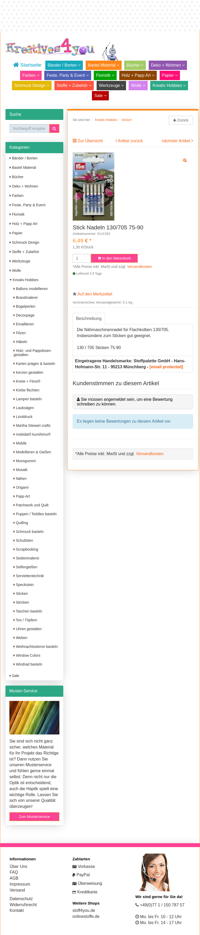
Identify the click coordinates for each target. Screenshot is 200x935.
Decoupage (24, 315)
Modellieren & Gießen (32, 452)
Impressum (20, 884)
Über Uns (18, 866)
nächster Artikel (176, 141)
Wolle (138, 85)
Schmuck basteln (29, 532)
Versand (17, 890)
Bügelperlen (24, 306)
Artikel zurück (130, 141)
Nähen (20, 478)
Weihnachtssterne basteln (36, 646)
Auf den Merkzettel (95, 294)
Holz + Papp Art (138, 75)
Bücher (135, 65)
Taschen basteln (28, 611)
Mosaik (20, 470)
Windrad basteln (28, 664)
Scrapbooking (26, 549)
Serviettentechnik (29, 576)
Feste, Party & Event (68, 75)
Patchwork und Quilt (31, 505)
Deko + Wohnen (168, 65)
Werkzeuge (111, 85)
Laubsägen (24, 408)
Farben (30, 75)
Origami (21, 487)
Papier (170, 75)
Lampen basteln (28, 399)
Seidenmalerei (26, 558)
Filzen (20, 333)
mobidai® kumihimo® (32, 434)
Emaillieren (24, 324)
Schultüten (23, 540)
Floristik (105, 75)
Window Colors (27, 655)
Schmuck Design (31, 85)
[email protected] (166, 367)
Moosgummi (25, 461)
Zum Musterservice (34, 817)
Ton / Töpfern (25, 620)
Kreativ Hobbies (169, 85)
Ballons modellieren (31, 289)
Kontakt (17, 910)
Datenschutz (21, 899)
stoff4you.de (83, 910)
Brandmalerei (26, 297)
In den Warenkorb (114, 258)
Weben (20, 638)
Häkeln (20, 342)
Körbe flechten (26, 390)
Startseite (27, 65)
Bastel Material (103, 65)
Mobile (20, 443)
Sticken (21, 593)
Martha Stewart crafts (32, 425)
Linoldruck (23, 417)
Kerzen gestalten (28, 372)
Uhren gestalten (28, 629)
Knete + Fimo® (27, 381)
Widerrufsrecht (23, 904)
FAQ (14, 872)
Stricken (21, 602)
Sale (100, 95)
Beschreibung (89, 318)
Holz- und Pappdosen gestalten (32, 353)
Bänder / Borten (64, 65)
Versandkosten (139, 267)
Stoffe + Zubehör (74, 85)
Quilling (21, 523)
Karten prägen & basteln (34, 364)
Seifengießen (25, 567)
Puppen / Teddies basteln (35, 514)
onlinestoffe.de (85, 916)
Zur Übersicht (90, 141)
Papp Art (22, 496)
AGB (14, 878)
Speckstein (24, 585)
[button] (54, 128)
